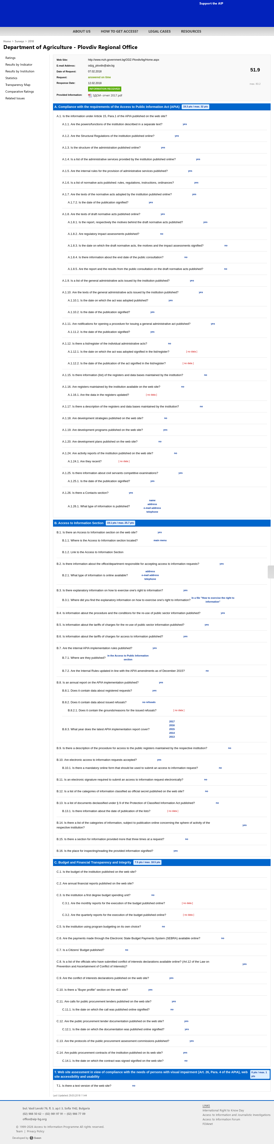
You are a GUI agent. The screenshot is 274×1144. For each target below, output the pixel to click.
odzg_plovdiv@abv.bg (101, 65)
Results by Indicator (18, 64)
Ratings (10, 58)
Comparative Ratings (19, 91)
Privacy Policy (35, 1131)
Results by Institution (19, 71)
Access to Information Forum (221, 1119)
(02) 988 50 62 (32, 1113)
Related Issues (15, 98)
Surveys (19, 41)
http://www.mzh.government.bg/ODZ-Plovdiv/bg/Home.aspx (123, 59)
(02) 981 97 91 (54, 1113)
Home (7, 41)
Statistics (11, 78)
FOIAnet (208, 1124)
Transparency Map (17, 84)
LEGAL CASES (159, 31)
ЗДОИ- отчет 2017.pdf (107, 95)
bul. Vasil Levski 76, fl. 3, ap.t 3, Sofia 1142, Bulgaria (56, 1108)
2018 (31, 41)
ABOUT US (82, 31)
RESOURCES (191, 31)
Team (19, 1131)
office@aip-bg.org (35, 1119)
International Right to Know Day (223, 1110)
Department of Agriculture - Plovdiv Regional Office (70, 46)
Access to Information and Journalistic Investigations (237, 1115)
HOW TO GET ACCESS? (119, 31)
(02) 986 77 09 (76, 1113)
